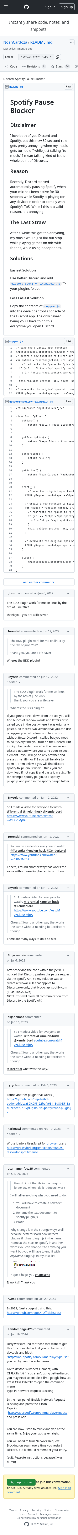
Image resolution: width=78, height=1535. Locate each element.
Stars (60, 66)
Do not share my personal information (39, 1518)
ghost (12, 593)
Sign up (67, 7)
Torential (14, 631)
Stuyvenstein (17, 955)
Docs (22, 1514)
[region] (39, 213)
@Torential (14, 811)
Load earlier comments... (39, 582)
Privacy (24, 1510)
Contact (32, 1514)
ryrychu (13, 1085)
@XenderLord (52, 811)
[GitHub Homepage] (26, 1524)
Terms (13, 1510)
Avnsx (12, 1299)
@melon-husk (32, 811)
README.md (41, 42)
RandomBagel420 (20, 1329)
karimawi (14, 1129)
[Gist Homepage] (26, 6)
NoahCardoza (15, 42)
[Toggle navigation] (5, 7)
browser (52, 1143)
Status (48, 1510)
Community (62, 1510)
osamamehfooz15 (20, 1168)
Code (11, 66)
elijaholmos (16, 1017)
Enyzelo (13, 677)
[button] (57, 57)
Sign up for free (21, 1482)
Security (36, 1510)
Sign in (50, 7)
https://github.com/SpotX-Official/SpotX (34, 1313)
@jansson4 (42, 1275)
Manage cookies (49, 1514)
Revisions (34, 66)
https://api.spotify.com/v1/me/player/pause (37, 1357)
